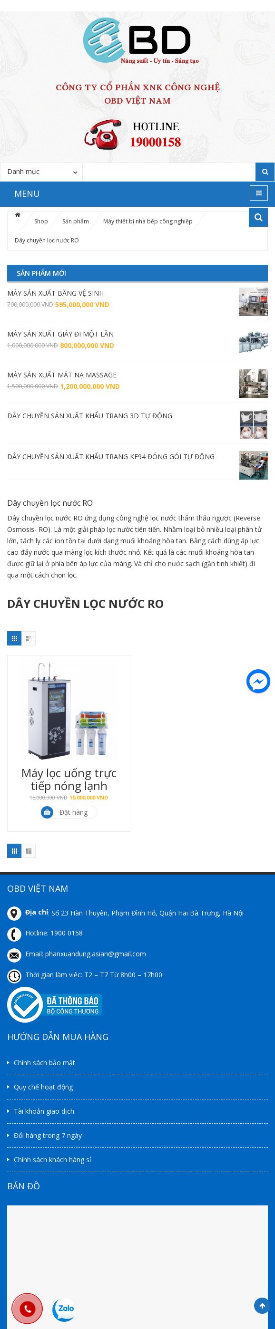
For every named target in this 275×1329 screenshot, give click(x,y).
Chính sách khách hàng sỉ (52, 1159)
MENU (27, 193)
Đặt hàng (64, 812)
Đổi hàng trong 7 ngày (48, 1135)
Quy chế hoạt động (43, 1086)
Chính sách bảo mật (44, 1062)
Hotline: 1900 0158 (54, 932)
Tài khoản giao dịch (44, 1111)
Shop (41, 221)
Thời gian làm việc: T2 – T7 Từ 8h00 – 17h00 (93, 974)
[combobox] (41, 171)
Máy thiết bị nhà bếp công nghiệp (148, 221)
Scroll (262, 1306)
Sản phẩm (75, 221)
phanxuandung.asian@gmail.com (95, 953)
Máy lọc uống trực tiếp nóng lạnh (69, 779)
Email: (35, 953)
